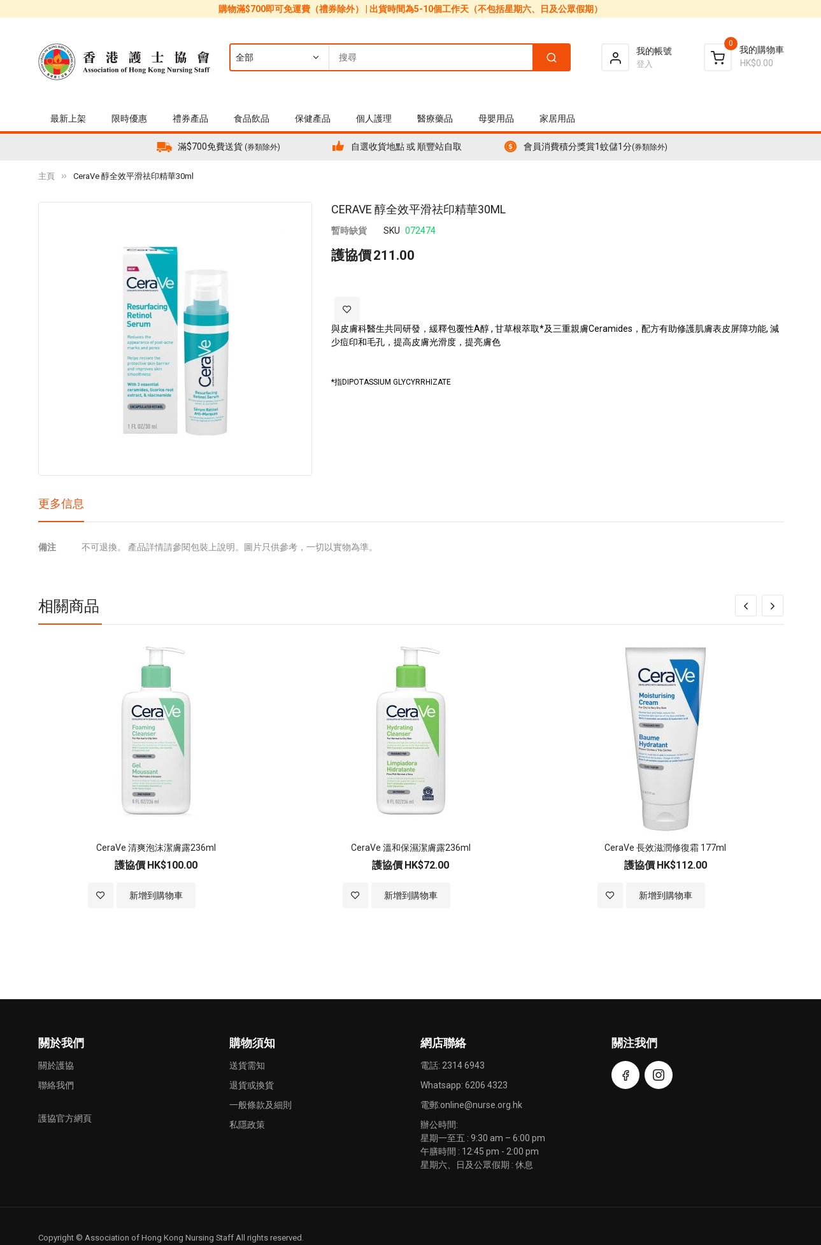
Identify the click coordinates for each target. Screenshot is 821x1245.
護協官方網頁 (65, 1118)
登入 (644, 64)
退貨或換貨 (251, 1085)
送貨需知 (247, 1065)
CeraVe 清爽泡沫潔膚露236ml (156, 848)
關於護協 (56, 1065)
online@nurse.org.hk (481, 1105)
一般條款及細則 (260, 1105)
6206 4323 (486, 1085)
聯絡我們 (56, 1085)
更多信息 (61, 503)
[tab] (61, 508)
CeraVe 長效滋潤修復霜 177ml (665, 848)
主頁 (46, 176)
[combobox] (399, 57)
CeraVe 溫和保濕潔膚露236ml (411, 848)
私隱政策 (247, 1125)
